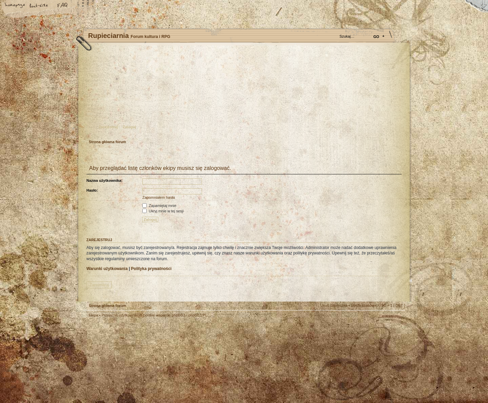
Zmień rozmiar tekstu (39, 6)
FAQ (63, 6)
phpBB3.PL (197, 315)
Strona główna (15, 6)
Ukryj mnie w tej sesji (163, 211)
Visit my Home (384, 380)
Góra (396, 319)
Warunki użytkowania (107, 268)
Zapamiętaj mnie (159, 206)
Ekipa (93, 315)
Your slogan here (189, 361)
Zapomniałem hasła (158, 197)
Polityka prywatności (151, 268)
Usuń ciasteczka (333, 305)
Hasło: (92, 190)
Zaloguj (129, 127)
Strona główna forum (243, 93)
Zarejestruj (108, 127)
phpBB (159, 360)
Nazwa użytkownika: (104, 180)
